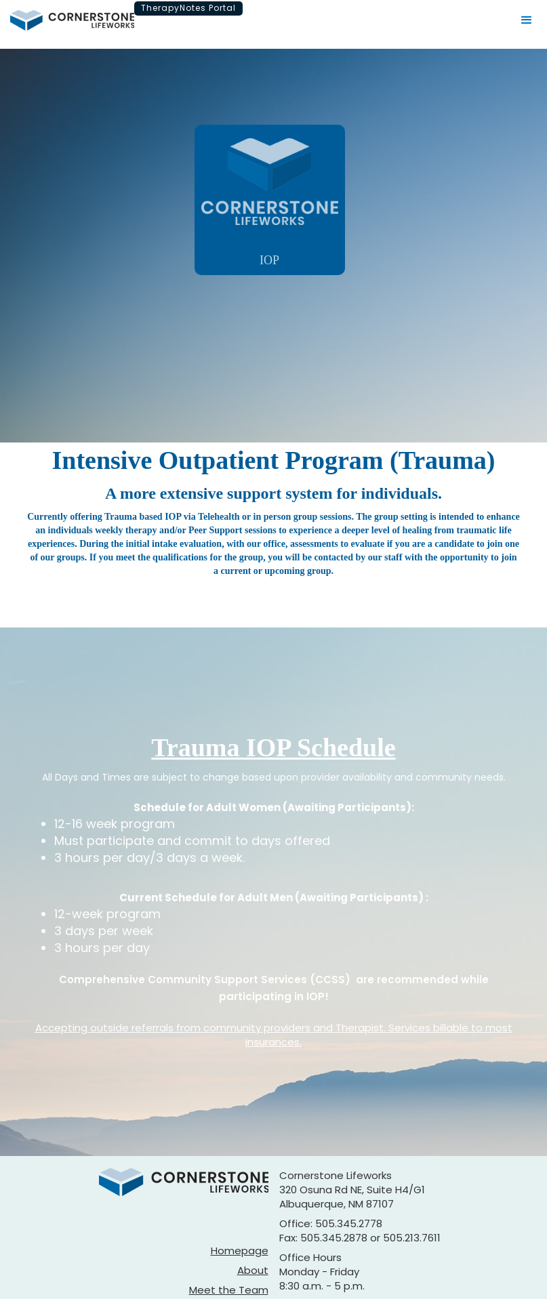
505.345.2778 (348, 1223)
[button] (526, 20)
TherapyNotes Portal (188, 8)
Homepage (239, 1250)
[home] (72, 20)
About (252, 1270)
